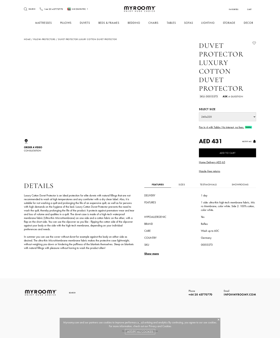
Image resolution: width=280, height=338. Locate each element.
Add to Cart (228, 152)
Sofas (189, 23)
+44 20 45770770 (200, 294)
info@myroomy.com (240, 294)
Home (27, 39)
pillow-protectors (44, 39)
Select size (207, 109)
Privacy (153, 326)
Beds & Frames (111, 23)
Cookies (166, 326)
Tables (172, 23)
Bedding (136, 23)
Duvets (87, 23)
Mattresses (46, 23)
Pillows (68, 23)
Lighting (208, 23)
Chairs (155, 23)
